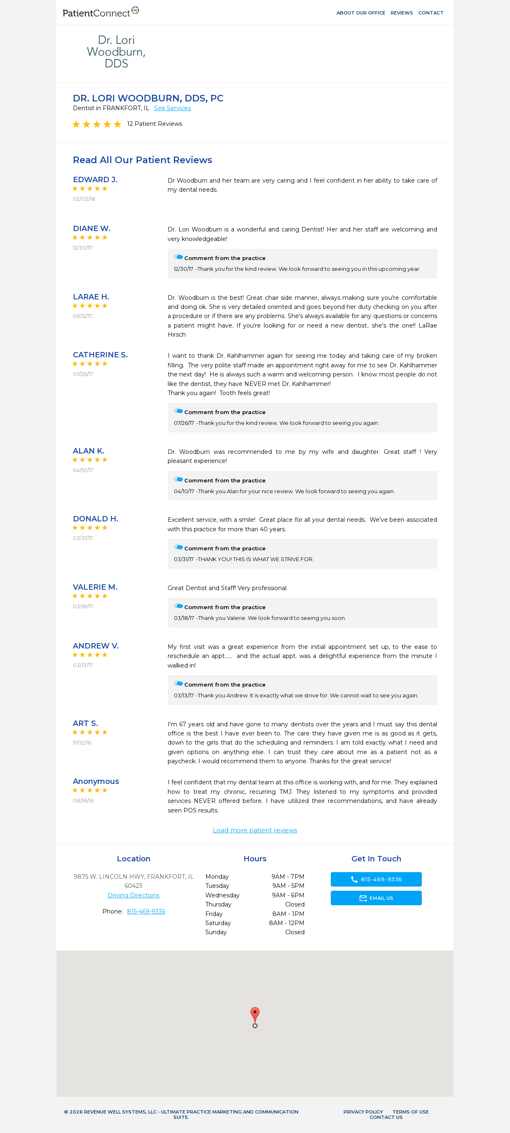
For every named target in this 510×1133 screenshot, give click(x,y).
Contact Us (386, 1117)
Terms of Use (410, 1112)
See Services (172, 108)
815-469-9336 (146, 911)
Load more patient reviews (255, 830)
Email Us (376, 898)
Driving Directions (133, 895)
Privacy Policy (363, 1112)
